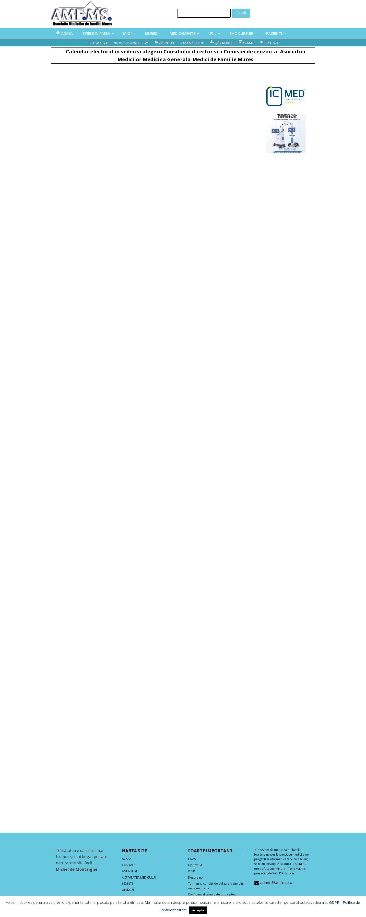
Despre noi (195, 877)
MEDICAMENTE (182, 33)
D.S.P (191, 871)
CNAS (192, 859)
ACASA (126, 859)
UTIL (212, 33)
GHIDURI (128, 890)
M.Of (127, 33)
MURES (151, 33)
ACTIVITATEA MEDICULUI (139, 877)
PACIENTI (274, 33)
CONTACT (129, 865)
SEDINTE (127, 884)
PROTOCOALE (98, 42)
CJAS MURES (196, 865)
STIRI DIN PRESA (96, 33)
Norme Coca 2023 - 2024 (131, 42)
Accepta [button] (198, 910)
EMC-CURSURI (241, 33)
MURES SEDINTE (192, 42)
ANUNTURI (129, 871)
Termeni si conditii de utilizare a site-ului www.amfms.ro (216, 886)
